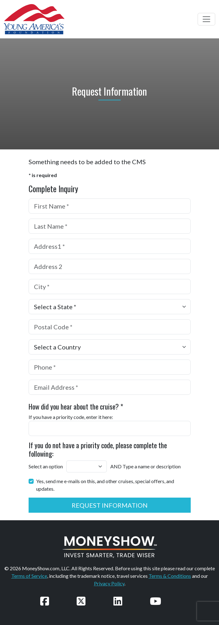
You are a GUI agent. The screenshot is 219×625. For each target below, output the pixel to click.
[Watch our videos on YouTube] (155, 601)
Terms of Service (29, 576)
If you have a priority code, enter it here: (71, 417)
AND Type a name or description (145, 466)
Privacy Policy (109, 583)
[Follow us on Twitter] (81, 601)
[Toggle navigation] (206, 19)
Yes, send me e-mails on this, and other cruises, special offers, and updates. (105, 485)
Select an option (46, 466)
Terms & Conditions (170, 576)
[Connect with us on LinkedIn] (117, 601)
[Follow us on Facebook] (44, 601)
